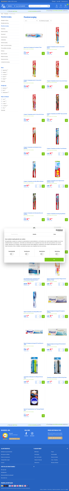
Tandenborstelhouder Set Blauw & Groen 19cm (33, 377)
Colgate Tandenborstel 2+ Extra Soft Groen (32, 81)
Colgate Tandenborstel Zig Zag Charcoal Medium (33, 213)
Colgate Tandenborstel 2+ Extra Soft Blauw (55, 47)
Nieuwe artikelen (54, 462)
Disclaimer (45, 489)
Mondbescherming (5, 23)
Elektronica (36, 462)
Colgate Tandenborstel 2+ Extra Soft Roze (34, 114)
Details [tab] (34, 234)
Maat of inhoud (5, 96)
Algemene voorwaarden (56, 489)
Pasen (52, 451)
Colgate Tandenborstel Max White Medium (33, 181)
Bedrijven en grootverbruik (6, 451)
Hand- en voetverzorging (6, 45)
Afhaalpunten (4, 472)
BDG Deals (36, 451)
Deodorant (3, 34)
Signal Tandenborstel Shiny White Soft (33, 311)
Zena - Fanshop (54, 459)
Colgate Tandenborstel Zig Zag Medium (56, 213)
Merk (2, 67)
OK (54, 259)
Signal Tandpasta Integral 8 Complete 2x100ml (56, 311)
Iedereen (5, 88)
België (54, 1)
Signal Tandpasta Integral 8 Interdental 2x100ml (56, 344)
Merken (24, 6)
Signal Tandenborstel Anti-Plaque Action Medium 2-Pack (56, 279)
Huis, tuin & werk (37, 457)
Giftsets (2, 50)
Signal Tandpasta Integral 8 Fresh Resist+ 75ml (33, 344)
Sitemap (41, 489)
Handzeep (3, 28)
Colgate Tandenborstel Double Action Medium (32, 148)
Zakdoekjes (3, 39)
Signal (4, 78)
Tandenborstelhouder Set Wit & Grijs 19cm (57, 377)
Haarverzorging (4, 31)
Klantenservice (64, 1)
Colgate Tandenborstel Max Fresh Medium (56, 148)
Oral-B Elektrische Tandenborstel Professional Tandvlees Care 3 (31, 279)
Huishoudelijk (54, 454)
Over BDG (58, 1)
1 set (4, 99)
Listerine (5, 74)
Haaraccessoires (4, 59)
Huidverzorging (4, 42)
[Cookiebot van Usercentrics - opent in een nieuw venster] (58, 230)
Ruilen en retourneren (5, 457)
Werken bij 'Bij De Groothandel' (7, 475)
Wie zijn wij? (3, 469)
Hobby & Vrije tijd (38, 459)
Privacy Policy (49, 489)
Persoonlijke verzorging (6, 48)
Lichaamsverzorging (5, 62)
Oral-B (4, 76)
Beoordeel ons (4, 477)
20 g (4, 107)
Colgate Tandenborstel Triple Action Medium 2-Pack (55, 181)
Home (2, 13)
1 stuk (4, 101)
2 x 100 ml (5, 105)
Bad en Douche (4, 53)
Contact (2, 462)
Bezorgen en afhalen (5, 454)
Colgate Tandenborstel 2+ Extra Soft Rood (57, 80)
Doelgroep (3, 85)
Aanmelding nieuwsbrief (55, 438)
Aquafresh (5, 70)
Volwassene (6, 92)
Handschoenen (4, 37)
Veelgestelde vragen (5, 459)
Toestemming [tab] (14, 234)
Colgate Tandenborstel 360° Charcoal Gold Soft (57, 114)
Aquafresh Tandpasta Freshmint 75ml (32, 47)
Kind (4, 90)
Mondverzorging (5, 26)
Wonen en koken (54, 457)
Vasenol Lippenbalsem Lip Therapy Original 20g (34, 409)
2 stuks (5, 103)
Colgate (5, 72)
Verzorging (6, 13)
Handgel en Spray (4, 20)
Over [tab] (55, 234)
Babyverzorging (4, 56)
